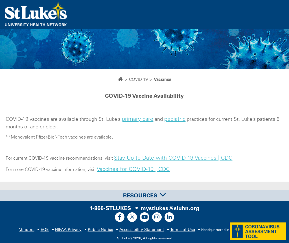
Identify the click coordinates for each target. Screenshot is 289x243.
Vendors (26, 229)
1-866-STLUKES (110, 208)
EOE (45, 229)
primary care (137, 118)
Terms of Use (182, 229)
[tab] (144, 195)
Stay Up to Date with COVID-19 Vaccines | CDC (173, 157)
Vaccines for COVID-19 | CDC (133, 169)
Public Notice (100, 229)
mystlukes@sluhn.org (170, 208)
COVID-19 (138, 79)
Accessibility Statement (141, 229)
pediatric (174, 118)
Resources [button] (144, 195)
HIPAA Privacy (68, 229)
